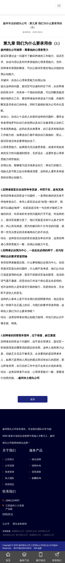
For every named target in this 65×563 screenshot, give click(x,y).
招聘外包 (36, 465)
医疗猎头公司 (22, 535)
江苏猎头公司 (31, 531)
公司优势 (9, 465)
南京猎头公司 (9, 535)
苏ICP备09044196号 (23, 548)
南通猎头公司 (18, 531)
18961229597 (12, 500)
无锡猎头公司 (35, 535)
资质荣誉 (9, 472)
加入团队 (9, 478)
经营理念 (9, 484)
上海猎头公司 (48, 535)
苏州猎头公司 (44, 531)
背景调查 (36, 472)
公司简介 (9, 459)
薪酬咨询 (36, 478)
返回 (32, 399)
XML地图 (38, 548)
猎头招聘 (36, 459)
